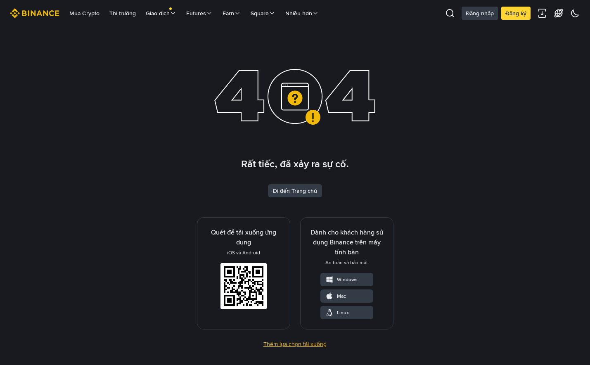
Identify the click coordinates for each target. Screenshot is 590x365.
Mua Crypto (84, 13)
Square (263, 13)
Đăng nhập (480, 13)
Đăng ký (515, 13)
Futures (199, 13)
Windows (341, 279)
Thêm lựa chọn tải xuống (295, 344)
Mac (335, 296)
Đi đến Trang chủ (295, 190)
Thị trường (122, 13)
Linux (337, 312)
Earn (232, 13)
